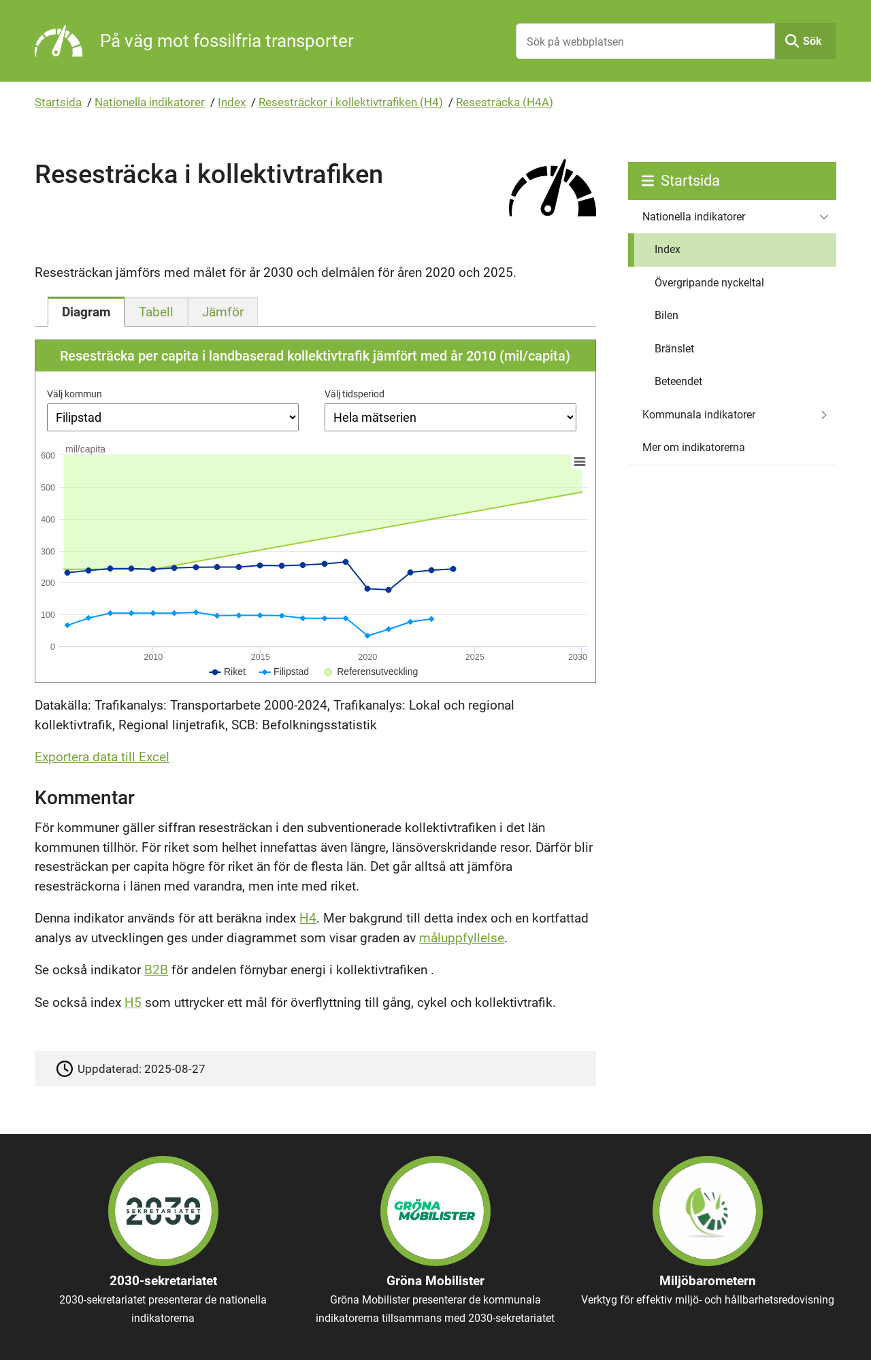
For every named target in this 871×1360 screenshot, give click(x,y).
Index (232, 102)
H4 (307, 918)
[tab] (86, 312)
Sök (812, 41)
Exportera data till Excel (102, 757)
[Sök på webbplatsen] (645, 41)
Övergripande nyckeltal (709, 282)
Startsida (58, 102)
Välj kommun (74, 393)
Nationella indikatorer (150, 102)
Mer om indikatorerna (693, 447)
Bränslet (674, 348)
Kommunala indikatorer (698, 414)
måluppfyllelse (461, 938)
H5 (133, 1002)
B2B (156, 970)
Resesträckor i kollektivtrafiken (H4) (351, 102)
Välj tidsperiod (354, 393)
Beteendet (678, 381)
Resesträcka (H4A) (504, 102)
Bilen (666, 315)
